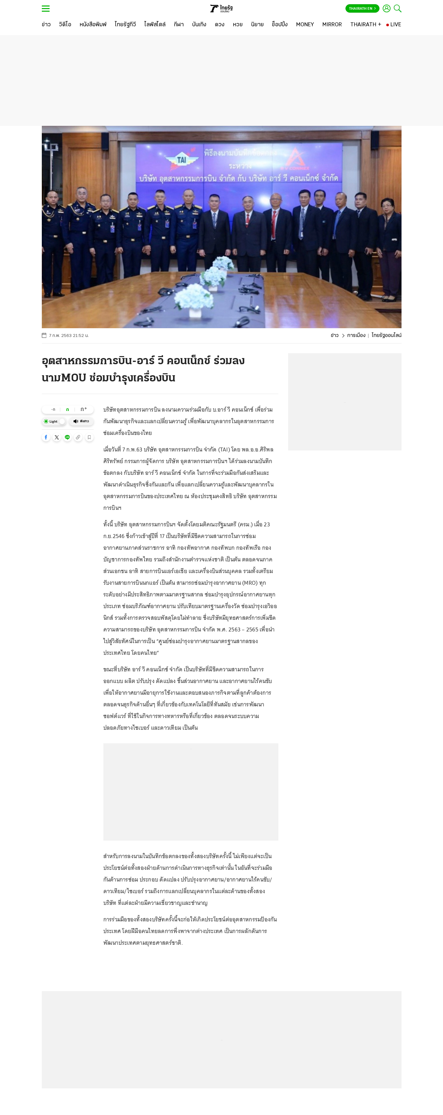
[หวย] (238, 25)
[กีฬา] (179, 25)
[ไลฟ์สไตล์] (155, 25)
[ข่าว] (46, 25)
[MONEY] (305, 25)
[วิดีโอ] (65, 25)
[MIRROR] (332, 25)
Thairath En (362, 9)
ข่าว (335, 335)
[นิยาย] (257, 25)
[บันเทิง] (199, 25)
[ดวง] (220, 25)
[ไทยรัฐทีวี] (125, 25)
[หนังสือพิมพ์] (93, 25)
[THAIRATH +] (365, 25)
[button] (46, 437)
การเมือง (356, 335)
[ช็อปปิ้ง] (280, 25)
